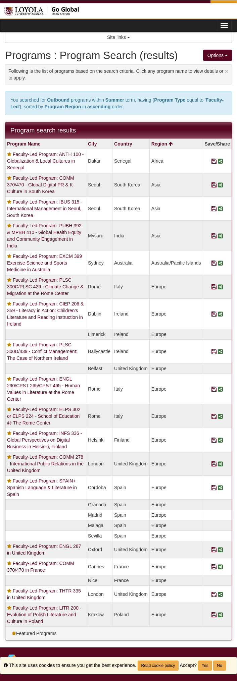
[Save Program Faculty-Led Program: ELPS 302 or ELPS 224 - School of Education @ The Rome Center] (214, 416)
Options (217, 55)
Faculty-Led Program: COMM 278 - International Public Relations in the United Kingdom (45, 463)
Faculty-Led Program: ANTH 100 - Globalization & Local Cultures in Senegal (45, 161)
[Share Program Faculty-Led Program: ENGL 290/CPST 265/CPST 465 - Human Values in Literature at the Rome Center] (220, 389)
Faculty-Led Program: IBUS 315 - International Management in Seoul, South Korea (44, 208)
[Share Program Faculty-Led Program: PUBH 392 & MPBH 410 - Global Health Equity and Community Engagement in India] (220, 235)
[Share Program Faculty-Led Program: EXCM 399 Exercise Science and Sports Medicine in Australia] (220, 263)
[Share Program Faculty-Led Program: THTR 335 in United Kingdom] (220, 594)
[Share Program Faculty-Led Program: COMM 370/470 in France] (220, 566)
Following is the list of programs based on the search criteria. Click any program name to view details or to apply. (118, 73)
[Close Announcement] (227, 71)
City (92, 144)
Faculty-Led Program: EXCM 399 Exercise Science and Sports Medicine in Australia (44, 262)
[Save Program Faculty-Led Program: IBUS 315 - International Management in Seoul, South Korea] (214, 208)
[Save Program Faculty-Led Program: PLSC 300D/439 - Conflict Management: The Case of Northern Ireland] (214, 351)
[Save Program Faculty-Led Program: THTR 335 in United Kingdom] (214, 594)
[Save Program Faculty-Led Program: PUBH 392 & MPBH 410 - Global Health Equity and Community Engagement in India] (214, 235)
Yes (205, 665)
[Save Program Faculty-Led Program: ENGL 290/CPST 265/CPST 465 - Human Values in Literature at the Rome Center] (214, 389)
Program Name (24, 144)
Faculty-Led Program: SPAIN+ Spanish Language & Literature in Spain (42, 487)
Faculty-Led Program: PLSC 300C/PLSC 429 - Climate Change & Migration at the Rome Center (45, 286)
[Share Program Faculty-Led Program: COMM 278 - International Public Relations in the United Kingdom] (220, 463)
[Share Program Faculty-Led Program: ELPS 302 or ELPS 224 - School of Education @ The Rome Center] (220, 416)
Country (123, 144)
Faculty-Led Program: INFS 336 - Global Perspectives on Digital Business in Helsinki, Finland (44, 440)
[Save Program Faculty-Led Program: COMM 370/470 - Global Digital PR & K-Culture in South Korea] (214, 184)
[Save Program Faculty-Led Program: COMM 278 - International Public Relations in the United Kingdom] (214, 463)
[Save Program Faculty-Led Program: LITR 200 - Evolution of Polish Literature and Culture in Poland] (214, 614)
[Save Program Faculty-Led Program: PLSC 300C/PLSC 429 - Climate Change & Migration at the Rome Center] (214, 286)
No (219, 665)
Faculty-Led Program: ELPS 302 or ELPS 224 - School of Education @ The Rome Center (43, 416)
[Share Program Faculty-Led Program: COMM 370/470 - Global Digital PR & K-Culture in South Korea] (220, 184)
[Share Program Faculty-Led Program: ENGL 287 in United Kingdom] (220, 549)
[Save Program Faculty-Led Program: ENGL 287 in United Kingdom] (214, 549)
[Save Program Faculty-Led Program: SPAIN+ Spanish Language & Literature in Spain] (214, 487)
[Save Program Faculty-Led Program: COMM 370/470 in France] (214, 566)
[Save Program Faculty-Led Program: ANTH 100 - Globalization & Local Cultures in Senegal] (214, 161)
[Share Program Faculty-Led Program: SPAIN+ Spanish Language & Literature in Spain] (220, 487)
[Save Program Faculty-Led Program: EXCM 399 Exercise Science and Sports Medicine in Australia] (214, 263)
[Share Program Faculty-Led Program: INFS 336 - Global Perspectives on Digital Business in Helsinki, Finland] (220, 440)
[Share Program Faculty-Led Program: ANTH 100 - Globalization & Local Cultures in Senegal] (220, 161)
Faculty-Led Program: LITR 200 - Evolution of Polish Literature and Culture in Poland (44, 614)
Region (162, 144)
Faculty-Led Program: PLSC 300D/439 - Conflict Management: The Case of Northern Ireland (42, 351)
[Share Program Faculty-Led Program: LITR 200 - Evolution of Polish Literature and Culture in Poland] (220, 614)
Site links (118, 37)
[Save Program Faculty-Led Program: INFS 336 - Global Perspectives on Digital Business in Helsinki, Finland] (214, 440)
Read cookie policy (158, 665)
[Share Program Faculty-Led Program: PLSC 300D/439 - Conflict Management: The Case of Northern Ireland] (220, 351)
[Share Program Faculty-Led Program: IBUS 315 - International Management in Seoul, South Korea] (220, 208)
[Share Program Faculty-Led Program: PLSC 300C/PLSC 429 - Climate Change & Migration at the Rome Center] (220, 286)
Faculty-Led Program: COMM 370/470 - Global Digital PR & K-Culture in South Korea (41, 184)
